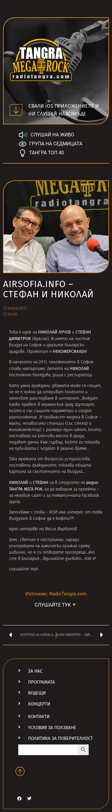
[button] (6, 6)
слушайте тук (23, 569)
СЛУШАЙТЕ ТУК (56, 604)
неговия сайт (28, 495)
